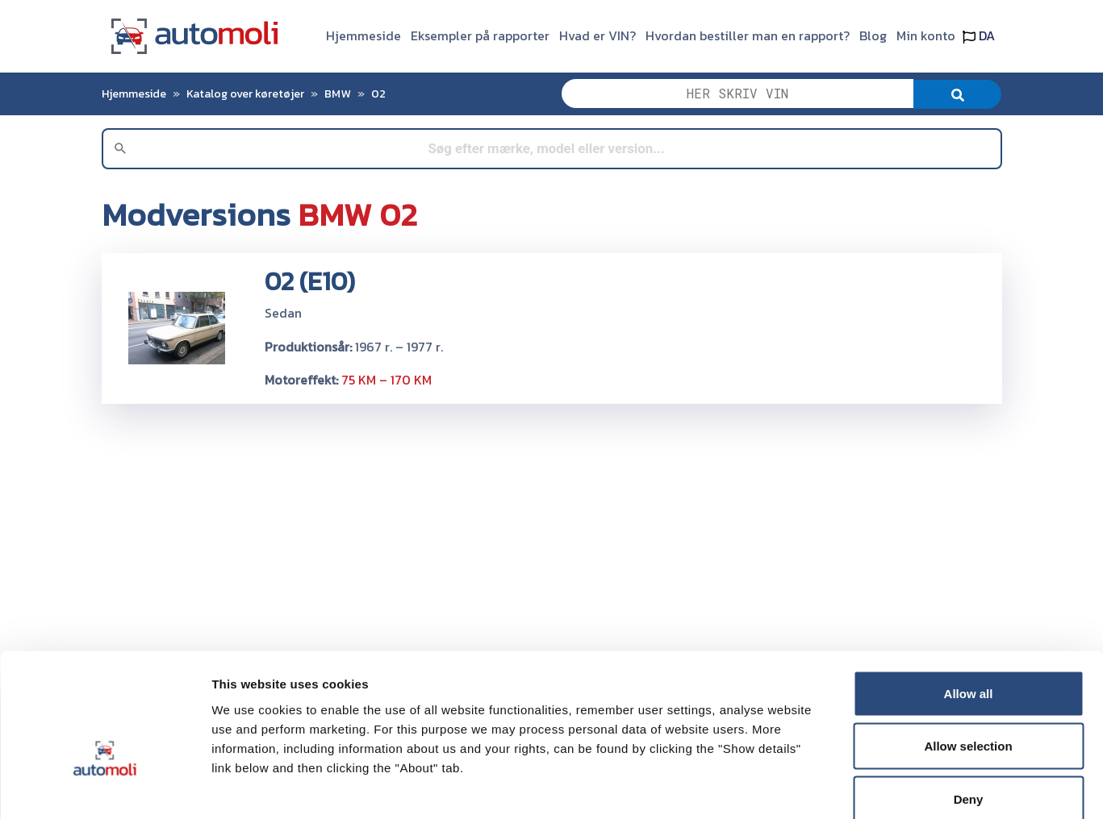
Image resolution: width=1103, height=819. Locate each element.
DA (979, 35)
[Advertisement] (552, 529)
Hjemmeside (363, 35)
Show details (846, 787)
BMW (337, 93)
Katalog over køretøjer (245, 93)
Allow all (968, 607)
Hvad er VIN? (597, 35)
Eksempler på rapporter (480, 35)
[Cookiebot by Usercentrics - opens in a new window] (104, 787)
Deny (969, 713)
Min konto (925, 35)
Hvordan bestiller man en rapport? (748, 35)
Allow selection (968, 660)
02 (378, 93)
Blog (873, 35)
